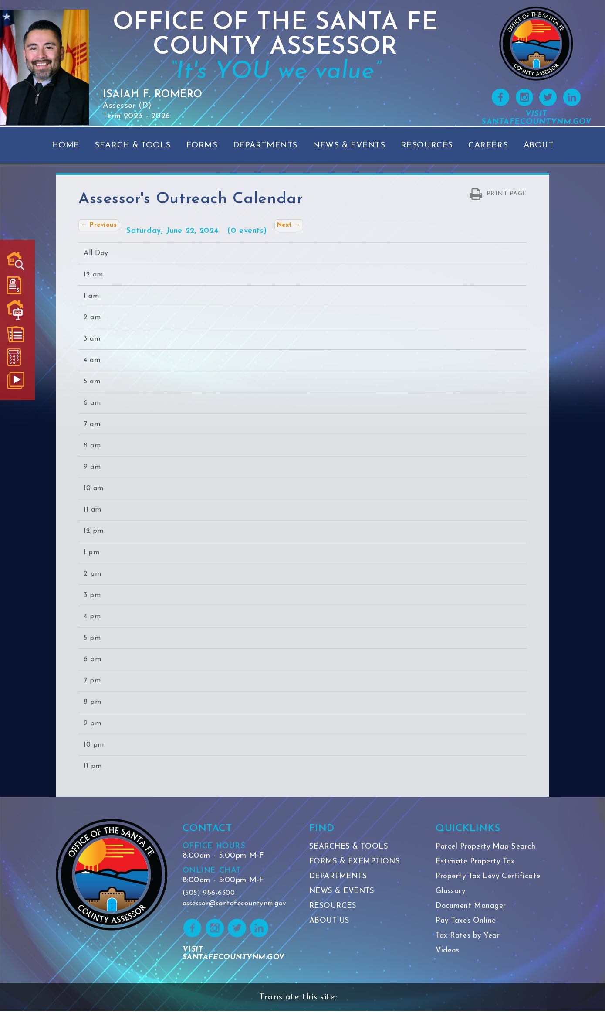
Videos (448, 950)
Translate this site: (298, 999)
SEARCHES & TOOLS (351, 846)
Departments (265, 145)
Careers (488, 145)
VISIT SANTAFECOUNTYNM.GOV (536, 118)
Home (65, 145)
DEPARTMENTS (340, 876)
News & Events (349, 145)
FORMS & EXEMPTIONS (357, 861)
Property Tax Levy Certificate (491, 876)
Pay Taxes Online (468, 921)
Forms (202, 145)
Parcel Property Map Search (488, 846)
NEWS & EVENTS (344, 891)
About (539, 145)
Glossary (451, 891)
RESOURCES (334, 906)
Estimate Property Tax (477, 861)
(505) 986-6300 (209, 893)
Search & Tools (133, 145)
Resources (427, 145)
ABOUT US (330, 921)
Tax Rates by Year (470, 935)
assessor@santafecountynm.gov (237, 903)
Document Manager (472, 906)
